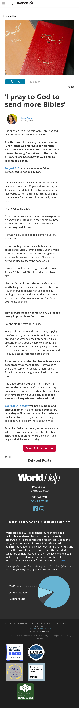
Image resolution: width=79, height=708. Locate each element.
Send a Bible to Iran (39, 448)
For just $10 (12, 168)
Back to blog (9, 16)
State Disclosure (45, 628)
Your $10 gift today (17, 406)
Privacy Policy (33, 628)
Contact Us (39, 501)
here (62, 560)
